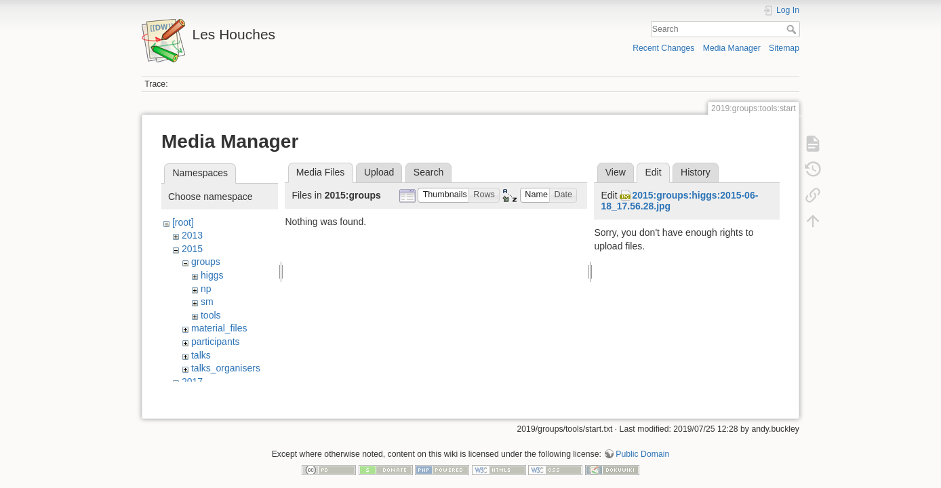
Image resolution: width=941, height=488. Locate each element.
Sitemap (784, 48)
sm (207, 301)
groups (205, 261)
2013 (192, 235)
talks (201, 355)
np (206, 288)
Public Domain (642, 443)
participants (215, 341)
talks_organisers (225, 368)
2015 (192, 248)
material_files (219, 328)
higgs (212, 275)
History (695, 172)
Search (792, 29)
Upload (379, 172)
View (615, 172)
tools (211, 315)
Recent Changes (663, 48)
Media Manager (732, 48)
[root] (183, 222)
